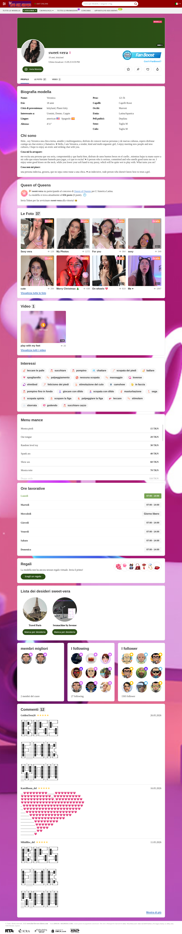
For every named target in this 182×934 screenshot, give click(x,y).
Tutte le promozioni (68, 10)
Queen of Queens (82, 191)
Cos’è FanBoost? (152, 61)
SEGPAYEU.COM (67, 923)
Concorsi (86, 11)
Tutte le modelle (11, 11)
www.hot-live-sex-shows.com (37, 924)
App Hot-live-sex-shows (106, 10)
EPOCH (56, 923)
